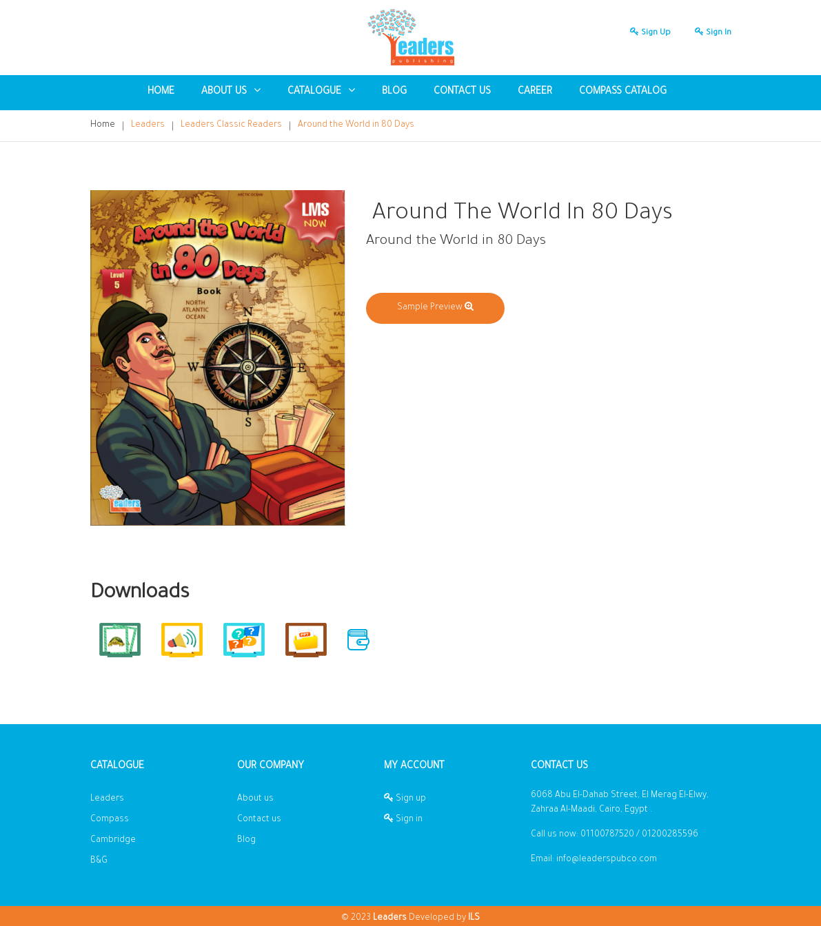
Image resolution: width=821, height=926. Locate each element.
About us (255, 799)
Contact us (462, 92)
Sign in (709, 33)
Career (535, 92)
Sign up (647, 33)
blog (394, 92)
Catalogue (321, 91)
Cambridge (113, 840)
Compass (109, 820)
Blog (246, 840)
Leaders (148, 125)
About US (231, 91)
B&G (99, 861)
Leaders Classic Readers (231, 125)
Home (161, 92)
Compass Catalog (623, 92)
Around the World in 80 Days (356, 125)
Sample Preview (435, 308)
